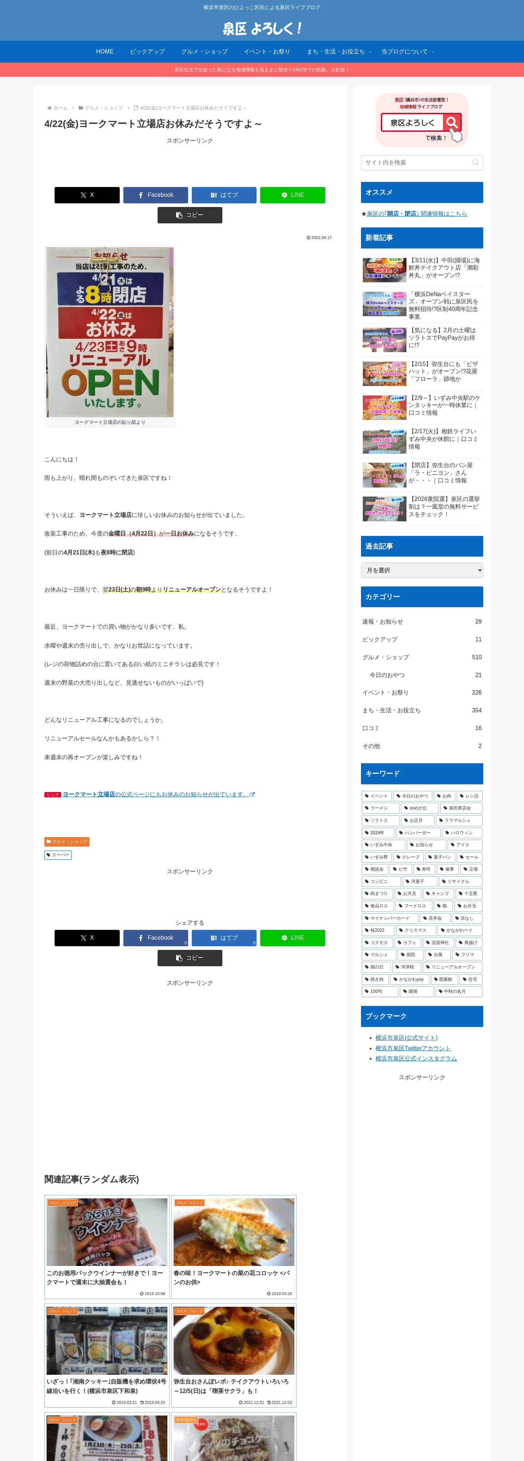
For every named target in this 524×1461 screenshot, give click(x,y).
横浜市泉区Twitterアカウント (413, 1048)
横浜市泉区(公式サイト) (407, 1038)
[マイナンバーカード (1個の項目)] (390, 918)
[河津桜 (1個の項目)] (406, 967)
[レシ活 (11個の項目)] (470, 796)
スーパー (58, 834)
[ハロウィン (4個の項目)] (462, 833)
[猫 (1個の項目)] (443, 906)
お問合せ (327, 1438)
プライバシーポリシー (283, 1438)
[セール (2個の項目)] (470, 857)
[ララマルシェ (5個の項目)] (459, 820)
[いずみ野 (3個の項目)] (377, 857)
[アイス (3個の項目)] (465, 845)
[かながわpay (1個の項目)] (409, 979)
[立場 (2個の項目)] (471, 869)
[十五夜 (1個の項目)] (469, 893)
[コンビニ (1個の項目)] (381, 881)
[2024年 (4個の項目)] (378, 833)
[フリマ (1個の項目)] (467, 955)
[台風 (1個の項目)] (438, 955)
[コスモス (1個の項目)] (377, 942)
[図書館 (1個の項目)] (444, 979)
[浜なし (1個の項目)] (467, 918)
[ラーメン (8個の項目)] (381, 808)
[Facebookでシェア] (131, 195)
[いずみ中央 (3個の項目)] (383, 845)
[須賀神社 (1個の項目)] (438, 942)
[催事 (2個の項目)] (448, 869)
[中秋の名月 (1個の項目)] (459, 991)
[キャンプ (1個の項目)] (438, 893)
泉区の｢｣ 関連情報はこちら (417, 214)
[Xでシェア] (72, 195)
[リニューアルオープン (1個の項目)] (453, 967)
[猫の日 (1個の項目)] (376, 967)
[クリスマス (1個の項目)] (416, 930)
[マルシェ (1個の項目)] (379, 955)
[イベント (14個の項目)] (377, 796)
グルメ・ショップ (67, 821)
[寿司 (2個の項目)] (424, 869)
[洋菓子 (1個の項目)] (419, 881)
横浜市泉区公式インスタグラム (416, 1058)
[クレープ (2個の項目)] (408, 857)
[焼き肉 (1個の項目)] (375, 979)
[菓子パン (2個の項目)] (440, 857)
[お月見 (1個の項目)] (407, 893)
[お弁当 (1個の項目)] (468, 906)
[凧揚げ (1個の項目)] (469, 942)
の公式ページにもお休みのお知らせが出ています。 (159, 774)
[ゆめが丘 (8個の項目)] (420, 808)
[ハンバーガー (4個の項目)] (418, 833)
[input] (422, 162)
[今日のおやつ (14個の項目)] (412, 796)
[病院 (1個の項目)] (411, 955)
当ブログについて (230, 1438)
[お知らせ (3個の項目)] (426, 845)
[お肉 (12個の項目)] (444, 796)
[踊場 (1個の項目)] (417, 991)
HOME (194, 1438)
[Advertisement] (190, 162)
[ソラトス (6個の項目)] (381, 820)
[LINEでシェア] (249, 195)
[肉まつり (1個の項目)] (377, 893)
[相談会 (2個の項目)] (375, 869)
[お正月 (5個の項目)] (417, 820)
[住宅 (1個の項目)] (471, 979)
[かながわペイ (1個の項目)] (460, 930)
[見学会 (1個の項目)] (435, 918)
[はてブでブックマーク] (190, 195)
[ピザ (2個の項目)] (401, 869)
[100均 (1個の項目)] (380, 991)
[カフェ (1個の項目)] (407, 942)
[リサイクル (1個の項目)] (461, 881)
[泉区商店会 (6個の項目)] (461, 808)
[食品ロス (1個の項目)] (378, 906)
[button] (308, 195)
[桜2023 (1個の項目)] (378, 930)
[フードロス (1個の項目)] (414, 906)
